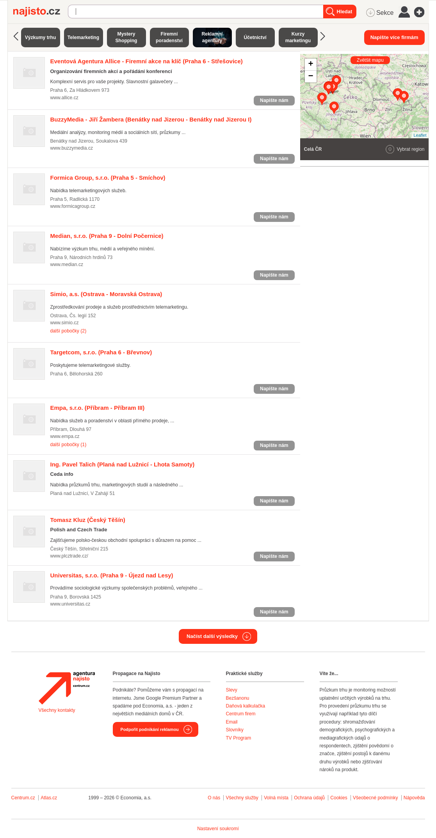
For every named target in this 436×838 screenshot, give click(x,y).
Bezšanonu (237, 698)
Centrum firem (241, 713)
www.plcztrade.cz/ (69, 556)
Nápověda (414, 797)
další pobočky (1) (68, 444)
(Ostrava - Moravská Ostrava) (106, 294)
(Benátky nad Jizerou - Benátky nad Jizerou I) (151, 119)
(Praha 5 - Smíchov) (108, 177)
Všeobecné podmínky (375, 797)
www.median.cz (67, 264)
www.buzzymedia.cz (71, 148)
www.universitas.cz (70, 604)
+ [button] (310, 64)
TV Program (238, 738)
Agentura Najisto (67, 688)
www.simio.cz (64, 322)
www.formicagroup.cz (73, 206)
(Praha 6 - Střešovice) (146, 61)
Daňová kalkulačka (245, 706)
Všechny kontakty (57, 710)
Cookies (338, 797)
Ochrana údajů (309, 797)
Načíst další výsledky (212, 636)
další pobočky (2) (68, 331)
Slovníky (235, 730)
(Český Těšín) (87, 519)
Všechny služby (243, 797)
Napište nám (274, 100)
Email (232, 722)
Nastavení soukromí (218, 828)
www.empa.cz (65, 436)
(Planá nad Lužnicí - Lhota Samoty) (122, 464)
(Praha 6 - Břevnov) (101, 352)
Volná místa (276, 797)
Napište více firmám (394, 37)
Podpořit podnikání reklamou (150, 729)
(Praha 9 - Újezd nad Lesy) (111, 575)
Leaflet (419, 135)
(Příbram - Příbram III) (97, 407)
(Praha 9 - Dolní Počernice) (107, 235)
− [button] (310, 76)
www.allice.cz (64, 97)
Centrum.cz (23, 797)
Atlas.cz (49, 797)
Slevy (231, 690)
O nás (214, 797)
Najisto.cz (40, 12)
